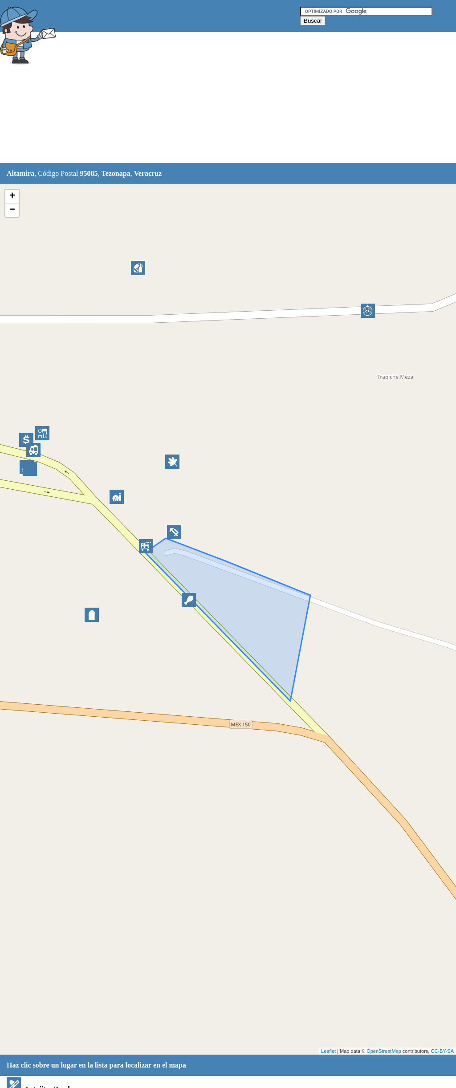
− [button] (12, 210)
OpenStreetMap (383, 1051)
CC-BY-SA (442, 1051)
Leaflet (328, 1051)
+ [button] (12, 196)
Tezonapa (115, 173)
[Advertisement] (222, 98)
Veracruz (148, 173)
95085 (89, 173)
